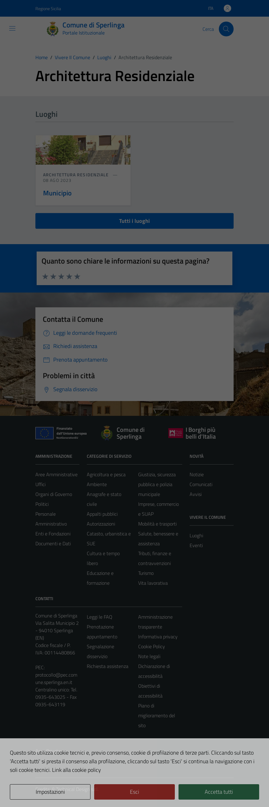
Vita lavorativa (153, 583)
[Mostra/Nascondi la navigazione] (12, 28)
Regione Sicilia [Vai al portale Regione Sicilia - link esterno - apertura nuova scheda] (48, 8)
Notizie (197, 474)
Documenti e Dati (53, 543)
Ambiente (97, 484)
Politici (42, 504)
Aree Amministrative (56, 474)
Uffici (40, 484)
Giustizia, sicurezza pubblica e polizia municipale (157, 484)
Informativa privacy (158, 636)
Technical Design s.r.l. (77, 789)
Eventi (196, 545)
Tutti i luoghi (134, 221)
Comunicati (201, 484)
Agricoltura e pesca (106, 474)
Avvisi (196, 494)
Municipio (57, 193)
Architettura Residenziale (76, 174)
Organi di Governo (53, 494)
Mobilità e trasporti (157, 523)
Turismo (146, 573)
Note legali (149, 656)
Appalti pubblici (102, 514)
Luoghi (196, 535)
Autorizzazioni (101, 523)
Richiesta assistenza (107, 666)
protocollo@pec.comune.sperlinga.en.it (56, 678)
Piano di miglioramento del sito (156, 715)
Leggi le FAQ (99, 617)
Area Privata (48, 751)
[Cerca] (226, 29)
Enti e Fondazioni (52, 533)
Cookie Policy (151, 646)
